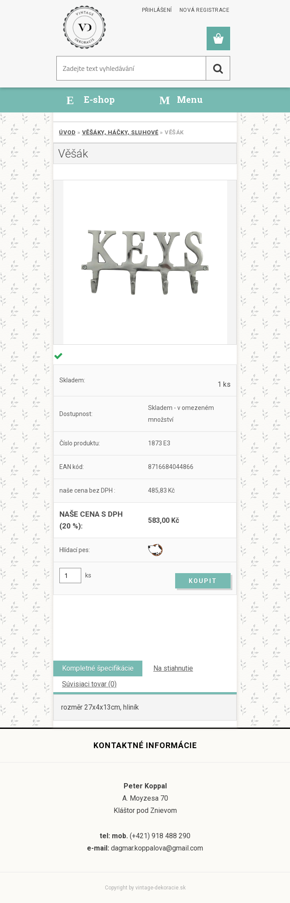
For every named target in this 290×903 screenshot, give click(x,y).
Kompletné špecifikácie (98, 668)
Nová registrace (205, 10)
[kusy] (70, 575)
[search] (218, 68)
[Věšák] (145, 262)
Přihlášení (157, 10)
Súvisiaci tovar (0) (89, 684)
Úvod (67, 132)
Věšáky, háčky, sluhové (120, 132)
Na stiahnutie (173, 668)
